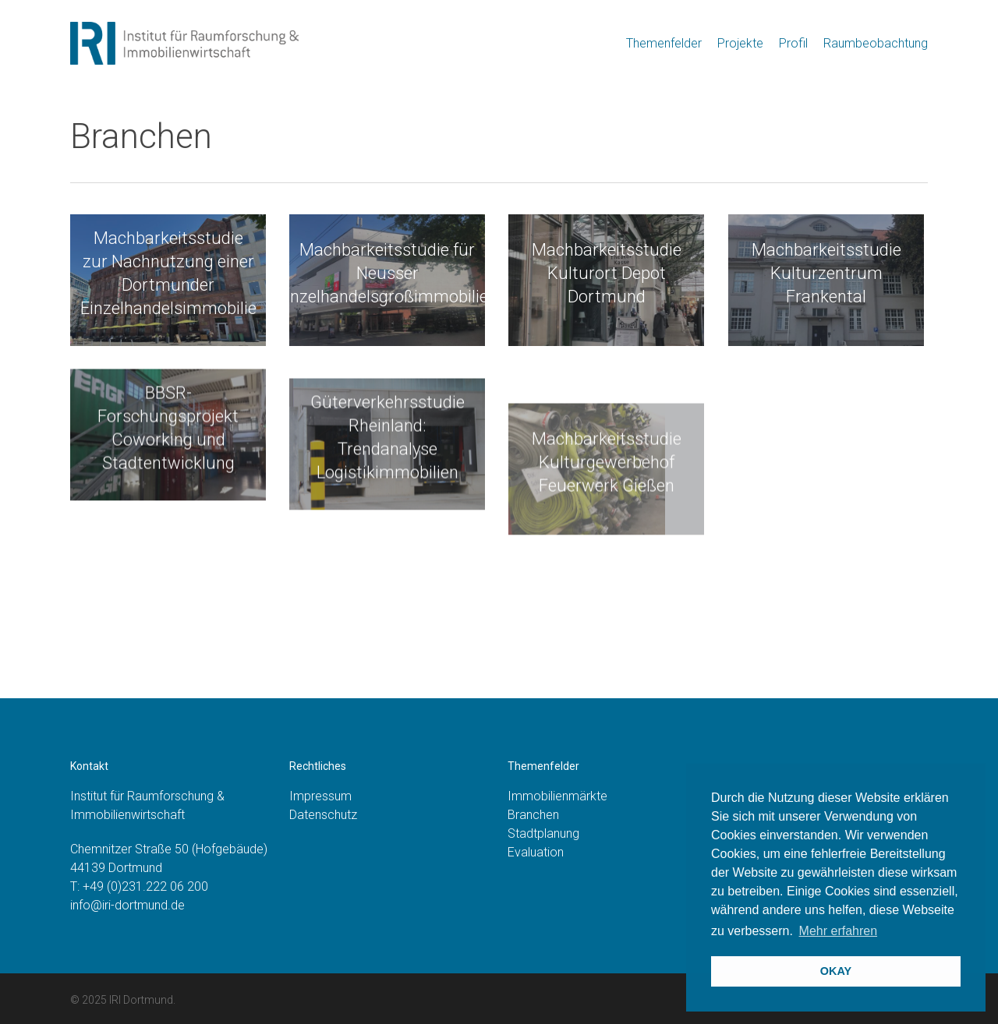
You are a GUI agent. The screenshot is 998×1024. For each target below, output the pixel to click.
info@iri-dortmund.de (127, 905)
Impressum (320, 796)
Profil (793, 43)
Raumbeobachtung (875, 43)
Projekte (740, 43)
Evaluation (536, 852)
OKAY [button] (835, 971)
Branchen (533, 814)
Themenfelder (664, 43)
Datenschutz (323, 814)
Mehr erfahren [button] (838, 930)
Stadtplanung (543, 833)
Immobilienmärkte (557, 796)
